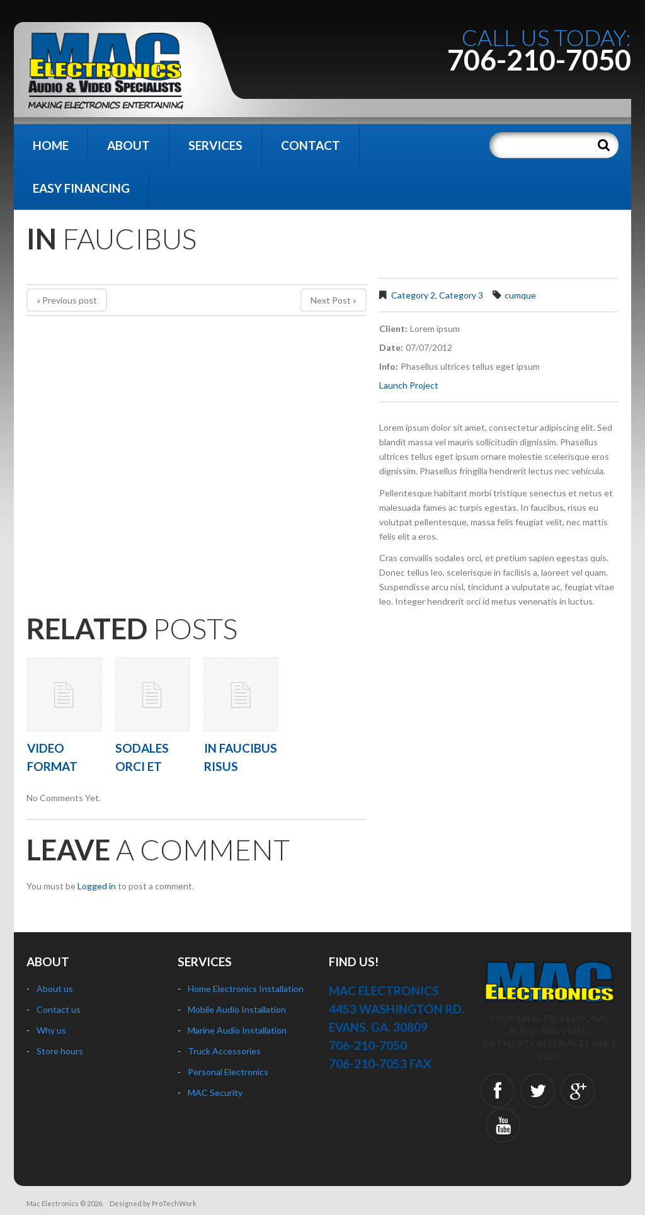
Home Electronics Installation (246, 988)
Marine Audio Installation (237, 1030)
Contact (310, 145)
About (128, 145)
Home (51, 145)
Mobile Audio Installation (237, 1009)
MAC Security (215, 1092)
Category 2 (413, 295)
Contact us (59, 1009)
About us (55, 988)
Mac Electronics (52, 1203)
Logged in (96, 886)
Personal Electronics (228, 1071)
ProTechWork (174, 1203)
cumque (520, 295)
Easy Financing (81, 188)
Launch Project (408, 385)
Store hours (60, 1051)
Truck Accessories (224, 1051)
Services (215, 145)
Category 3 (461, 295)
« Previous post (67, 300)
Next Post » (334, 300)
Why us (51, 1030)
